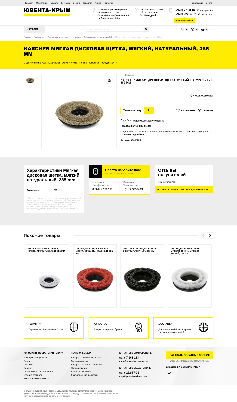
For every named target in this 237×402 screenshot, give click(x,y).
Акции (98, 3)
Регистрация (197, 3)
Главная (29, 3)
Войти (209, 3)
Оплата (54, 3)
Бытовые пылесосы (81, 371)
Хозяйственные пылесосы (84, 375)
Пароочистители (79, 368)
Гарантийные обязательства (38, 371)
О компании (42, 3)
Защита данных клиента (36, 378)
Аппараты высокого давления (86, 364)
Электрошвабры (79, 361)
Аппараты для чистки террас (86, 357)
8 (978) (185, 10)
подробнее (138, 134)
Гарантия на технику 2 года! (135, 126)
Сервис (76, 3)
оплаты (159, 120)
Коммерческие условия (36, 357)
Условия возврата (33, 375)
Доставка (65, 3)
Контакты (108, 3)
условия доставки (143, 120)
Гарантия (87, 3)
